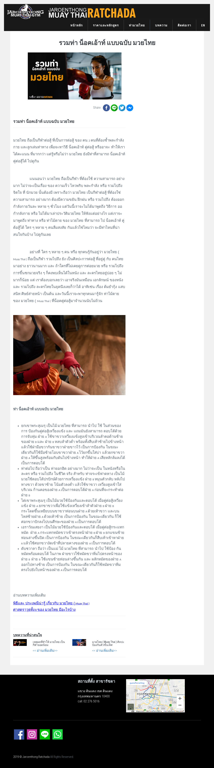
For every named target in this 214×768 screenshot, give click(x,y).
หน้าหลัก (76, 25)
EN (203, 25)
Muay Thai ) (51, 603)
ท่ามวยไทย (137, 25)
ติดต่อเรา (184, 25)
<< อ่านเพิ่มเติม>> (45, 651)
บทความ (161, 25)
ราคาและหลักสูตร (106, 25)
